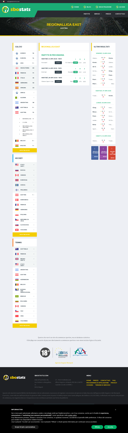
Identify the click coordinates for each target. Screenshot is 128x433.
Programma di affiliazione (97, 383)
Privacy (114, 383)
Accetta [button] (110, 427)
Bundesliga (27, 118)
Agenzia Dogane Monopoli (64, 363)
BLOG (89, 7)
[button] (4, 1)
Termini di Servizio (102, 385)
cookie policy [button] (72, 415)
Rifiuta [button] (97, 427)
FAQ (113, 380)
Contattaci (120, 14)
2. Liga (25, 122)
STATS (58, 62)
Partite (87, 14)
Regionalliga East (27, 130)
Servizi (97, 14)
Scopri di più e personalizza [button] (25, 427)
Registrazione (105, 7)
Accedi (122, 7)
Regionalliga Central (27, 126)
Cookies (89, 385)
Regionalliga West (27, 134)
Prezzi (108, 14)
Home (76, 7)
